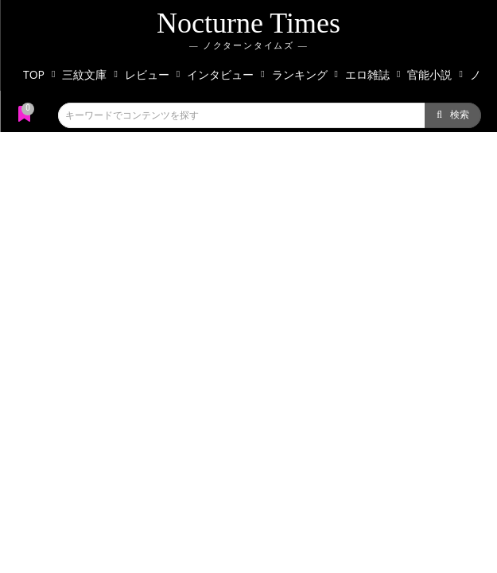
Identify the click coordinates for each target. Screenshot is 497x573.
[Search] (453, 115)
